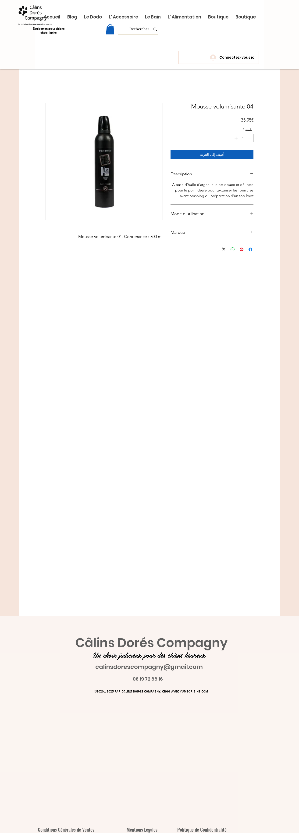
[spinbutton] (242, 138)
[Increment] (235, 138)
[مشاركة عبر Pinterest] (241, 249)
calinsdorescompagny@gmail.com (149, 667)
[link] (110, 29)
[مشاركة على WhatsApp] (232, 249)
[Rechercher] (139, 29)
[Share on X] (224, 249)
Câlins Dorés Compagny (151, 643)
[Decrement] (250, 138)
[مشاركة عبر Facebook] (250, 249)
